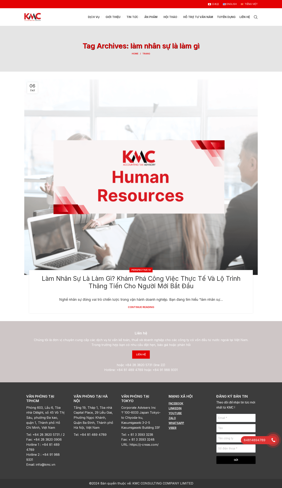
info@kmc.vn (46, 464)
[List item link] (188, 403)
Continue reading (141, 307)
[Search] (256, 17)
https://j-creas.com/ (144, 445)
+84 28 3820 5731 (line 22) (145, 365)
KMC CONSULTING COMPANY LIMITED (162, 483)
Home (135, 53)
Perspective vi (141, 269)
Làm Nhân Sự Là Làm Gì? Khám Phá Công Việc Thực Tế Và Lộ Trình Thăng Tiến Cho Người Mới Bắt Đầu (141, 282)
